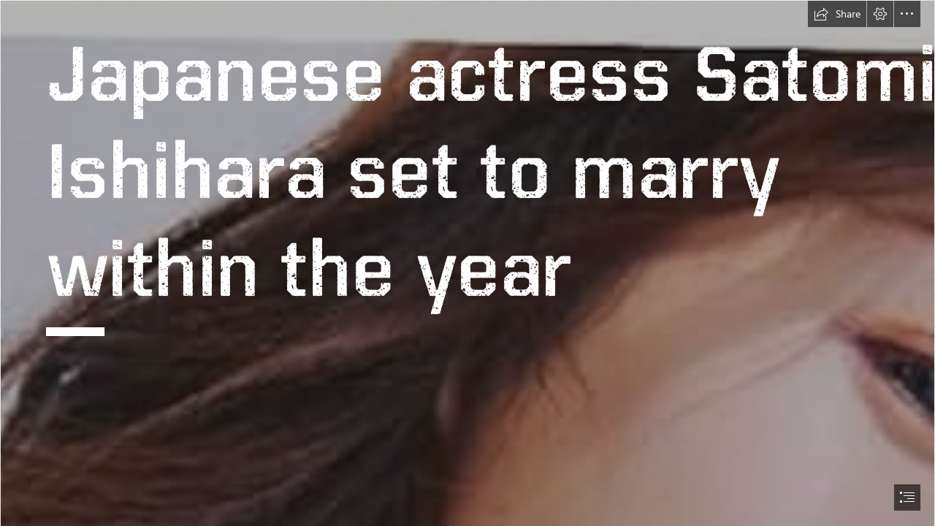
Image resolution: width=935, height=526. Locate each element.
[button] (837, 14)
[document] (467, 263)
